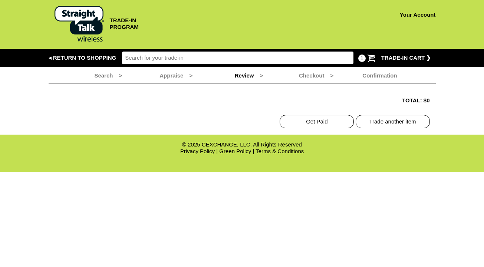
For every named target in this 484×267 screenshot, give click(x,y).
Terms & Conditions (280, 151)
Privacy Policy (197, 151)
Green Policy (235, 151)
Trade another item (392, 121)
